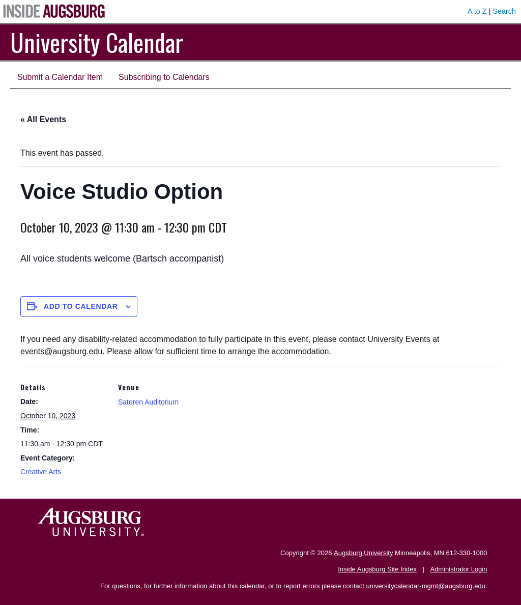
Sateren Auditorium (148, 402)
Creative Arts (40, 472)
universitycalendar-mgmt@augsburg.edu (425, 586)
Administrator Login (458, 569)
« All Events (43, 119)
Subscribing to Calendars (164, 77)
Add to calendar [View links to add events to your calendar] (81, 306)
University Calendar (96, 42)
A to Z (477, 11)
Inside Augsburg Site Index (377, 569)
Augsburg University (363, 553)
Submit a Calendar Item (60, 77)
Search (504, 11)
